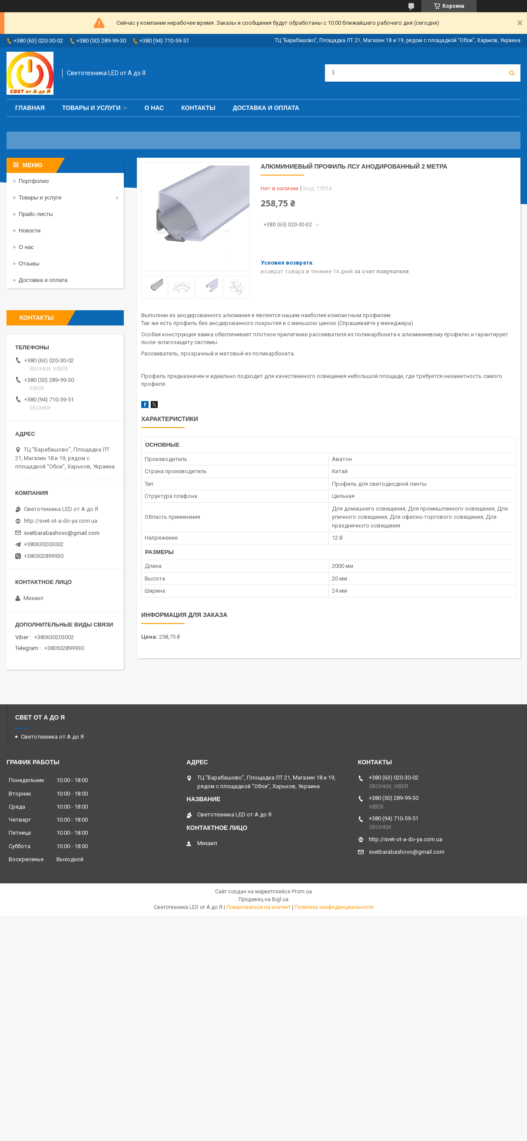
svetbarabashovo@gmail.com (61, 533)
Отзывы (29, 263)
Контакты (198, 107)
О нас (154, 107)
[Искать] (511, 73)
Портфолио (34, 181)
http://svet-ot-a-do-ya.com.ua (60, 520)
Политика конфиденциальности (334, 907)
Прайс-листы (36, 214)
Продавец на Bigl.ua (263, 899)
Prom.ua (302, 892)
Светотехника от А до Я (52, 736)
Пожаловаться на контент (258, 907)
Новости (29, 230)
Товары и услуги (91, 107)
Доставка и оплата (266, 107)
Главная (30, 107)
